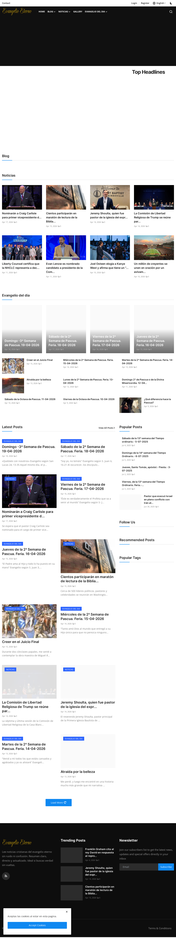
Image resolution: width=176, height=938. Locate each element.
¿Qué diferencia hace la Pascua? (157, 401)
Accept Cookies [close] (37, 925)
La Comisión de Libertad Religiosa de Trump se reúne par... (152, 217)
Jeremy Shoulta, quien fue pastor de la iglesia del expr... (109, 215)
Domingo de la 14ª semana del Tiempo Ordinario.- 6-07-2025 (144, 454)
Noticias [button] (64, 11)
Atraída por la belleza (39, 379)
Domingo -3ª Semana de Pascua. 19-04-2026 (22, 343)
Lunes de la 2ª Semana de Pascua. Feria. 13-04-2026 (88, 381)
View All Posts (107, 427)
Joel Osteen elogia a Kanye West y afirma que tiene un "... (109, 265)
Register (145, 3)
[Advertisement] (88, 42)
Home (42, 11)
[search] (171, 12)
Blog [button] (52, 11)
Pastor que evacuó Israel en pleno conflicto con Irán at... (158, 499)
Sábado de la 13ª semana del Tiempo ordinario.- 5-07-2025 (143, 440)
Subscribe (166, 867)
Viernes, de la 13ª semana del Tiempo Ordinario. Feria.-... (143, 483)
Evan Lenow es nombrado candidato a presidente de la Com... (64, 268)
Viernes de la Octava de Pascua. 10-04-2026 (89, 399)
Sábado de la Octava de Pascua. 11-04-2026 (30, 399)
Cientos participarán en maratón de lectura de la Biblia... (61, 217)
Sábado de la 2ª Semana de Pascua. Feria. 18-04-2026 (63, 341)
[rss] (6, 877)
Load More (58, 803)
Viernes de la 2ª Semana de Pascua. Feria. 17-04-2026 (107, 341)
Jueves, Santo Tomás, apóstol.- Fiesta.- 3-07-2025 (146, 469)
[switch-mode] (171, 3)
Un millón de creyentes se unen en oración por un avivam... (150, 268)
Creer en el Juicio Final (40, 359)
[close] (66, 912)
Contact (6, 3)
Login (134, 3)
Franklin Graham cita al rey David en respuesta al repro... (99, 853)
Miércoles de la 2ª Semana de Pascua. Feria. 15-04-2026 (88, 361)
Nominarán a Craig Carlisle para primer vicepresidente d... (22, 215)
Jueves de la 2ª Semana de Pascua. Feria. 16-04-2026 (151, 341)
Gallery (77, 11)
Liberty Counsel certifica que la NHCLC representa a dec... (20, 265)
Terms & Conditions (159, 929)
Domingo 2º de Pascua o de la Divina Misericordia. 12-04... (143, 381)
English (158, 3)
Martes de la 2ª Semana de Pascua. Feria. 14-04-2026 (147, 361)
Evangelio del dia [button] (96, 11)
